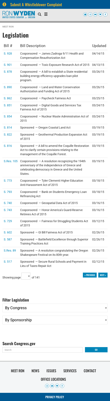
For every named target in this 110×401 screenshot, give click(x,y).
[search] (39, 14)
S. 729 (8, 221)
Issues (51, 370)
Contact (90, 370)
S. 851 (8, 105)
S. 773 (8, 180)
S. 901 (8, 64)
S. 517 (8, 261)
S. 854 (8, 116)
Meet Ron (8, 26)
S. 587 (8, 239)
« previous (89, 275)
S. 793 (8, 192)
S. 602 (8, 232)
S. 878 (8, 71)
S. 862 (8, 98)
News (35, 370)
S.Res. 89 (10, 250)
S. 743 (8, 210)
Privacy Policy (54, 397)
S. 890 (8, 87)
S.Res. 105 (11, 161)
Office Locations (53, 379)
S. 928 (8, 53)
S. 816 (8, 145)
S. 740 (8, 203)
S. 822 (8, 134)
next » (103, 275)
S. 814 (8, 127)
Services (70, 370)
